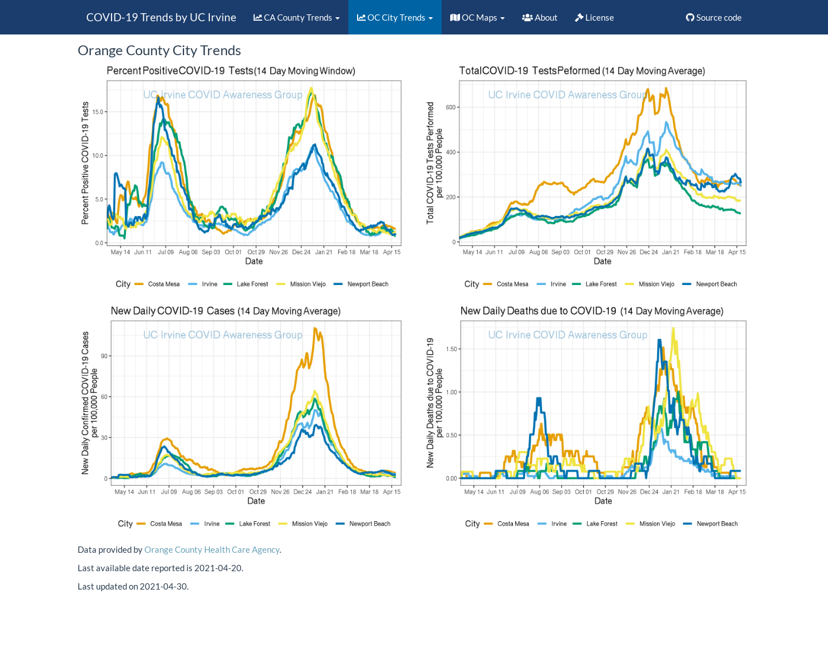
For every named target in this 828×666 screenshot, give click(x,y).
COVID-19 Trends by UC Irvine (161, 17)
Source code (714, 17)
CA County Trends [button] (297, 17)
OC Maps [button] (477, 17)
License (594, 17)
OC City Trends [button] (395, 17)
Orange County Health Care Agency (211, 549)
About (540, 17)
